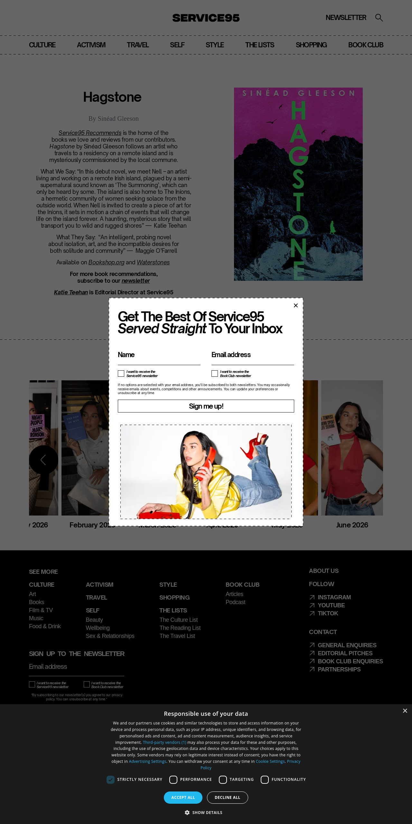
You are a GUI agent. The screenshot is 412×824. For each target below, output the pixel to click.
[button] (206, 812)
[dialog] (206, 764)
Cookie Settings (270, 761)
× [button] (404, 711)
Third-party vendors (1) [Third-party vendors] (164, 742)
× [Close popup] (295, 305)
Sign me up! (206, 406)
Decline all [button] (227, 797)
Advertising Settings (147, 761)
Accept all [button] (183, 797)
